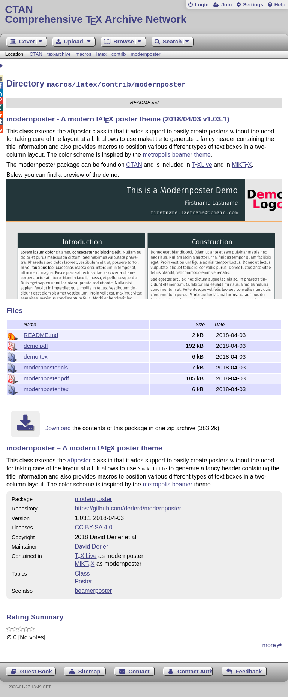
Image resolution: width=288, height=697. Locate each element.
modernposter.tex (46, 388)
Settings (253, 4)
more (269, 643)
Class (82, 571)
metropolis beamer (167, 482)
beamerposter (93, 589)
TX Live (85, 554)
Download (57, 427)
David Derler (91, 544)
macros (84, 54)
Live (202, 163)
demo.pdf (36, 344)
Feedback (249, 669)
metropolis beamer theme (176, 153)
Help (280, 4)
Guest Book (36, 669)
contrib (118, 54)
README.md (41, 334)
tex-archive (59, 54)
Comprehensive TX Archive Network (144, 15)
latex (101, 54)
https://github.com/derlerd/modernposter (128, 506)
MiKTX (84, 562)
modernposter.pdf (46, 377)
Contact (139, 669)
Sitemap (89, 669)
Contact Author (195, 669)
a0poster (79, 459)
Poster (83, 579)
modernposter (145, 54)
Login (201, 4)
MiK (242, 163)
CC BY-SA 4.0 (93, 525)
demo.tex (36, 355)
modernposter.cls (46, 366)
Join (226, 4)
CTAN (36, 54)
